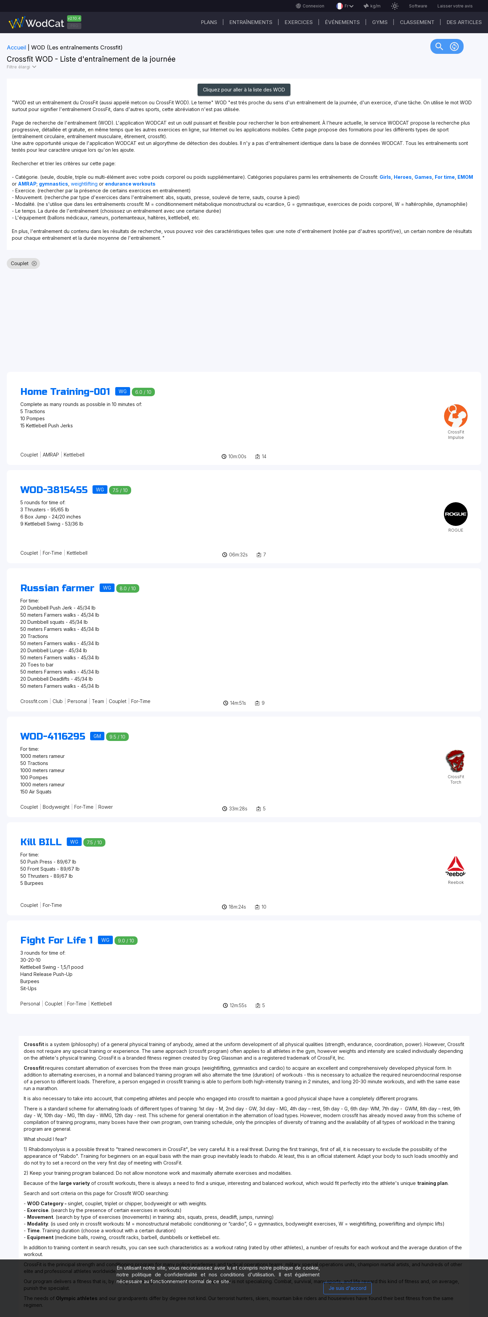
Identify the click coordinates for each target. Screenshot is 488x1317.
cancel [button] (34, 263)
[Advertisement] (210, 324)
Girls (385, 177)
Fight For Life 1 (56, 940)
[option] (17, 263)
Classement (417, 22)
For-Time (52, 553)
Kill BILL (41, 842)
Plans (209, 22)
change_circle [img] (454, 46)
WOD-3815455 (53, 490)
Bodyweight (56, 807)
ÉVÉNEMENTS (342, 22)
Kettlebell (74, 455)
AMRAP (51, 455)
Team (98, 701)
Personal (77, 701)
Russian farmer (57, 588)
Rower (105, 807)
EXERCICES (299, 22)
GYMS (380, 22)
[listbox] (244, 266)
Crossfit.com (34, 701)
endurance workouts (130, 184)
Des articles (464, 22)
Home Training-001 (65, 392)
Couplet (29, 455)
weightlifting (85, 184)
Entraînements (250, 22)
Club (58, 701)
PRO (74, 25)
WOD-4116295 (52, 736)
